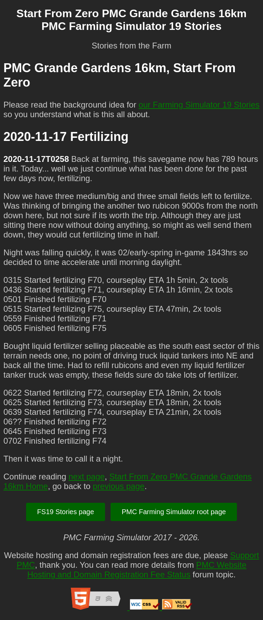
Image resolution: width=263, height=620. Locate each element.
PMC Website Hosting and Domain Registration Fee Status (137, 569)
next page (86, 476)
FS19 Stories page (65, 512)
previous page (119, 486)
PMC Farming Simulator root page (174, 512)
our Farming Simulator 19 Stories (199, 104)
